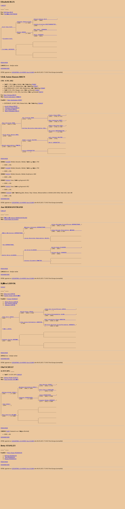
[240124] (3, 226)
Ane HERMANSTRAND (8, 263)
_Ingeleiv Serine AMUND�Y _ (10, 368)
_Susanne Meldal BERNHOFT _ (47, 433)
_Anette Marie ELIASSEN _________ (12, 276)
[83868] (43, 96)
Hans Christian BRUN (10, 103)
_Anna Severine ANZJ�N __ (9, 451)
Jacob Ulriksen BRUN (11, 114)
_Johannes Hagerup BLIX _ (24, 22)
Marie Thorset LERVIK (11, 324)
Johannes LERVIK (10, 327)
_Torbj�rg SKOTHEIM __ (8, 55)
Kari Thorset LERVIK (11, 326)
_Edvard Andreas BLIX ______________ (45, 19)
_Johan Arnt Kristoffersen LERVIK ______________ (60, 332)
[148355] (3, 5)
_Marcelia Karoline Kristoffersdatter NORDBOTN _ (60, 350)
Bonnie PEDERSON (10, 497)
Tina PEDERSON (10, 495)
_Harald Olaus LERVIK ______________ (31, 335)
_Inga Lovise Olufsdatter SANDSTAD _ (31, 347)
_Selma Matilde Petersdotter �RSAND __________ (66, 246)
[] (3, 73)
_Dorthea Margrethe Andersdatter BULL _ (34, 139)
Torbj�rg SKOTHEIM (10, 14)
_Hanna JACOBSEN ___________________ (45, 38)
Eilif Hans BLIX (8, 12)
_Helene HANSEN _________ (24, 35)
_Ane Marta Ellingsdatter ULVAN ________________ (60, 338)
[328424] (40, 111)
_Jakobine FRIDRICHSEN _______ (28, 430)
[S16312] (8, 196)
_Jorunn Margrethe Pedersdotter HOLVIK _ (37, 256)
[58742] (3, 310)
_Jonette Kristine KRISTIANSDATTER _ (45, 25)
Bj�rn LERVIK (7, 355)
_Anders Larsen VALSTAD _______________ (34, 153)
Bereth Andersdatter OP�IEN (12, 104)
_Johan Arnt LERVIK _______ (10, 341)
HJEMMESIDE (5, 76)
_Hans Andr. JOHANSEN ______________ (45, 32)
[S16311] (8, 189)
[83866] (34, 92)
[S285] (8, 469)
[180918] (19, 405)
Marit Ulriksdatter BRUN (12, 119)
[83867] (36, 94)
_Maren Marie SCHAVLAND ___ (47, 421)
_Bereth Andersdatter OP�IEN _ (11, 159)
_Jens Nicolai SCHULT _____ (47, 415)
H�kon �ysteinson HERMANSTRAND (15, 233)
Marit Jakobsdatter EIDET (14, 108)
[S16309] (8, 177)
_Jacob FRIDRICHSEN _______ (47, 427)
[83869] (37, 98)
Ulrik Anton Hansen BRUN (11, 146)
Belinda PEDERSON (11, 493)
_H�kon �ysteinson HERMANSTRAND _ (12, 249)
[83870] (41, 100)
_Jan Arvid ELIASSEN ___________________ (37, 270)
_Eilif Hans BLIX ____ (8, 28)
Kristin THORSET (12, 321)
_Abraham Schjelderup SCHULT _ (28, 418)
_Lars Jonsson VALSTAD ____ (57, 150)
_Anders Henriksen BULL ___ (57, 135)
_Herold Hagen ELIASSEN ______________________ (66, 267)
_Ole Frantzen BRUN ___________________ (34, 126)
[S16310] (8, 208)
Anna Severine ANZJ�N (11, 409)
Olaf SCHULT (7, 438)
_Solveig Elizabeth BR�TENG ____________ (37, 282)
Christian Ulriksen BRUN (12, 115)
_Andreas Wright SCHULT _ (9, 424)
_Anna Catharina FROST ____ (57, 129)
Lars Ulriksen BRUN (11, 117)
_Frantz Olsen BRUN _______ (57, 123)
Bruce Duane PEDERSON (14, 491)
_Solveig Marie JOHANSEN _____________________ (66, 273)
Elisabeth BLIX (8, 43)
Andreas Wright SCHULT (11, 408)
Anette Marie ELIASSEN (11, 235)
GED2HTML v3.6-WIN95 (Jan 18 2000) (23, 80)
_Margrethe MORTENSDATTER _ (57, 142)
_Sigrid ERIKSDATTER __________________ (34, 165)
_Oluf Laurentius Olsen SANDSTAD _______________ (60, 344)
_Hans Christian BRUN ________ (11, 132)
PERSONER (4, 70)
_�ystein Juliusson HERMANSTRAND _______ (37, 243)
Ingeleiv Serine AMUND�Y (12, 318)
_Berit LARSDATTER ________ (57, 156)
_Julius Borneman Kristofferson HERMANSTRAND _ (66, 240)
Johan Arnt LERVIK (9, 316)
